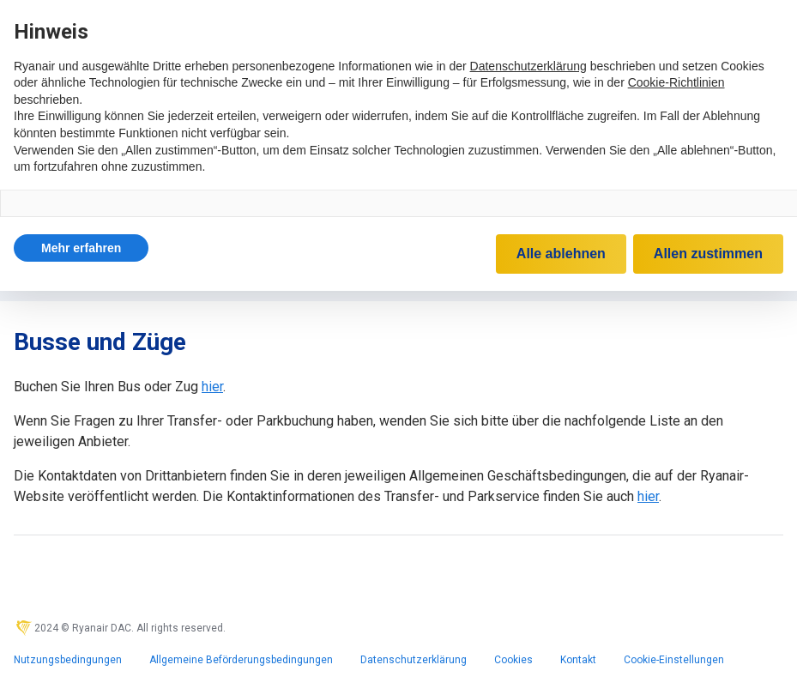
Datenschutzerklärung (413, 660)
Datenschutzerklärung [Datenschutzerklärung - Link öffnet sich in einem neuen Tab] (528, 66)
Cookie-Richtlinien (676, 82)
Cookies (513, 660)
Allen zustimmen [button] (708, 253)
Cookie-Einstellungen (674, 660)
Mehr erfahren (81, 248)
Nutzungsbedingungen (68, 660)
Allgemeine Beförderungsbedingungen (241, 660)
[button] (81, 248)
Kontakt (578, 660)
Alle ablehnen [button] (561, 253)
